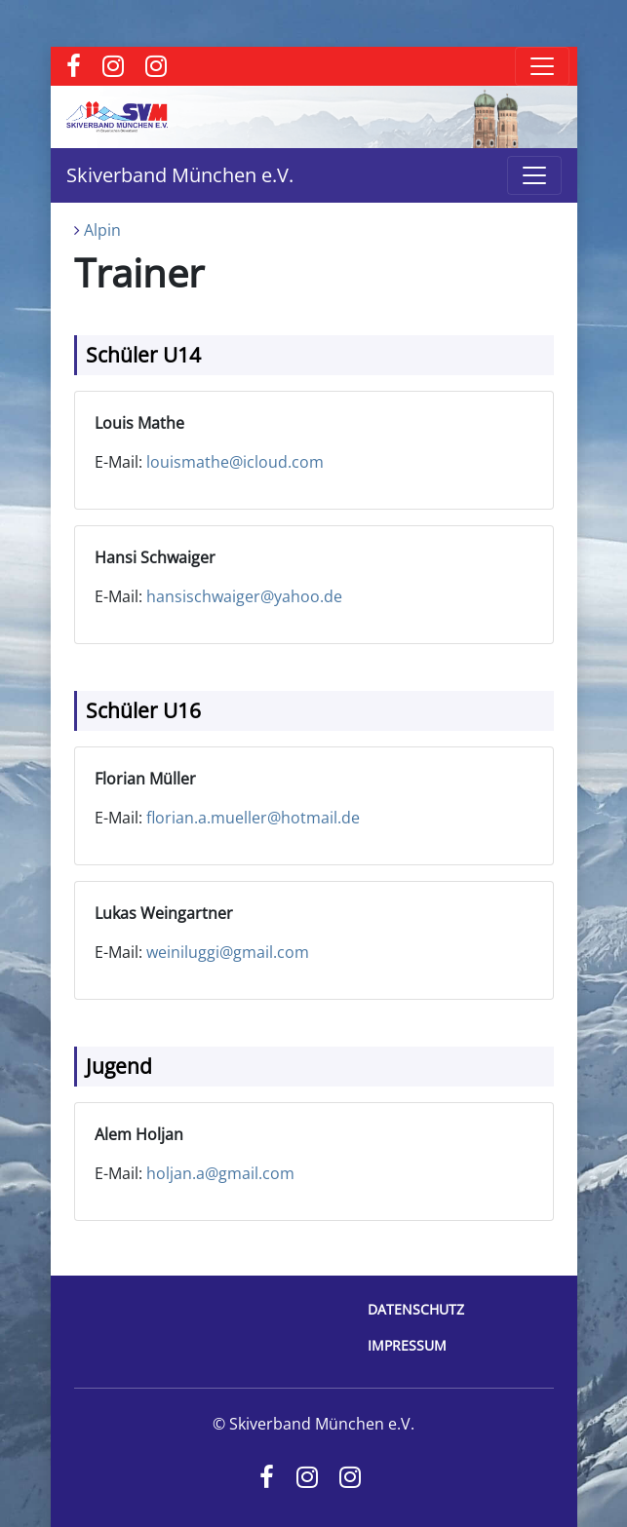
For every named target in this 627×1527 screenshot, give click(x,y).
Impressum (407, 1345)
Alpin (102, 230)
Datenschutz (416, 1309)
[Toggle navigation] (542, 66)
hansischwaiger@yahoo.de (244, 596)
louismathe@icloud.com (235, 462)
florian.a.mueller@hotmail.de (253, 817)
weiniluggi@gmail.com (227, 952)
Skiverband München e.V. (180, 175)
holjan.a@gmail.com (220, 1173)
